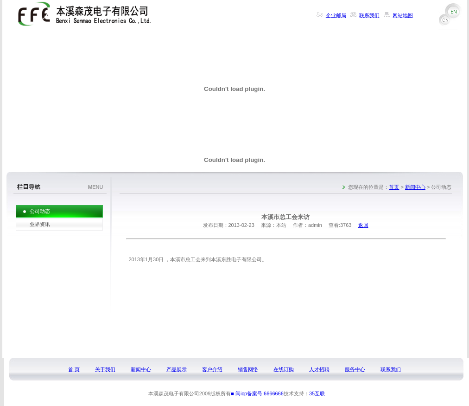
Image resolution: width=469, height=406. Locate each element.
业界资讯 (40, 224)
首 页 (74, 369)
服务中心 (355, 369)
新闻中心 (415, 187)
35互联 (317, 393)
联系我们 (369, 15)
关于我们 (105, 369)
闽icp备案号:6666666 (259, 393)
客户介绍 (212, 369)
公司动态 (40, 211)
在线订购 (283, 369)
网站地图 (403, 15)
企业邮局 (336, 15)
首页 (394, 187)
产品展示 (176, 369)
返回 (363, 225)
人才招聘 (319, 369)
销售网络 (248, 369)
